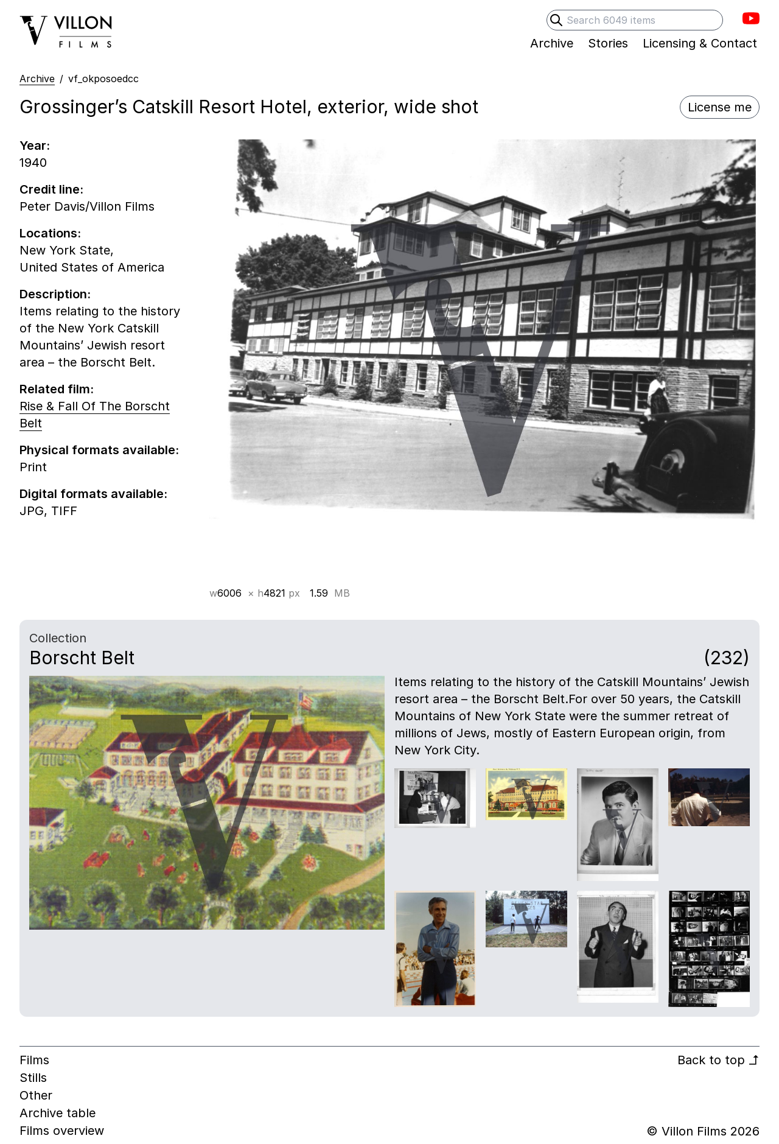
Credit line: (51, 189)
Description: (55, 294)
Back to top (718, 1060)
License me (720, 107)
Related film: (56, 389)
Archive (37, 78)
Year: (34, 145)
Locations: (50, 233)
